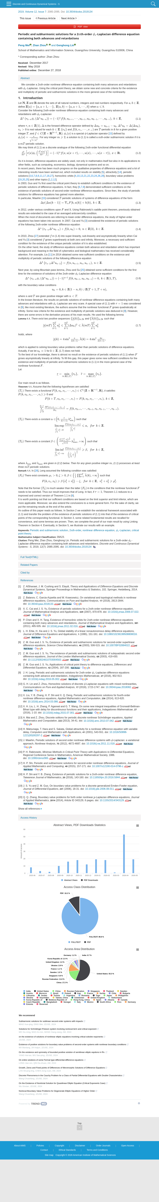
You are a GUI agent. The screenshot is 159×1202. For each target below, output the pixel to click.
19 (20, 179)
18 (48, 176)
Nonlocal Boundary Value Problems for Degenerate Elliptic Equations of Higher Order (58, 1091)
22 (88, 176)
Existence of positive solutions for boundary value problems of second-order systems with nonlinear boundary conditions (74, 1044)
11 (41, 176)
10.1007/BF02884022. (122, 645)
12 (54, 179)
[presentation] (79, 34)
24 (95, 176)
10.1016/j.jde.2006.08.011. (103, 789)
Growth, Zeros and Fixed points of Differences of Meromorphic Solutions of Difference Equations (63, 1068)
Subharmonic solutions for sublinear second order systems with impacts (52, 1021)
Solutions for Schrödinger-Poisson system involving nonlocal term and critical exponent (59, 1029)
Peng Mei (24, 45)
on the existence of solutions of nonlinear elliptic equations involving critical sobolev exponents (62, 1037)
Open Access (127, 1145)
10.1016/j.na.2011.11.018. (104, 743)
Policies (40, 1145)
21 (85, 176)
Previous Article (45, 18)
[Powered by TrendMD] (33, 1103)
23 (92, 176)
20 (23, 179)
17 (44, 176)
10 (78, 176)
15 (110, 133)
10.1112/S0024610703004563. (48, 659)
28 (102, 176)
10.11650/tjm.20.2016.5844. (109, 777)
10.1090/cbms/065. (42, 758)
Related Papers (29, 565)
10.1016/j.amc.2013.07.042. (103, 720)
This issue (25, 18)
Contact (44, 1150)
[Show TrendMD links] (139, 1103)
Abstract (25, 78)
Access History (28, 817)
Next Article (68, 18)
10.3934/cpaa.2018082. (122, 687)
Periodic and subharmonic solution (49, 530)
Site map (49, 1155)
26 (99, 176)
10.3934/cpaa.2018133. (44, 604)
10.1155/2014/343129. (116, 800)
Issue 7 (42, 11)
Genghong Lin (65, 45)
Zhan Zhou (39, 45)
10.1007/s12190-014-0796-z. (111, 766)
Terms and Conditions (97, 1150)
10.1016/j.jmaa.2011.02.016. (66, 626)
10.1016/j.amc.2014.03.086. (47, 701)
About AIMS (20, 1145)
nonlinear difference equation (99, 530)
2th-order (75, 530)
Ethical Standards (67, 1150)
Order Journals (103, 1145)
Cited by (25, 572)
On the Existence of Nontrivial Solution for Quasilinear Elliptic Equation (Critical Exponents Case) (63, 1083)
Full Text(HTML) (29, 557)
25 (27, 179)
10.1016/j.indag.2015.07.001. (62, 712)
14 (119, 172)
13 (81, 176)
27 (51, 176)
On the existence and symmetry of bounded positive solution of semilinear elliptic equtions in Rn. (63, 1052)
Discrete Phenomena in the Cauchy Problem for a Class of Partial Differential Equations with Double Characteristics (72, 1075)
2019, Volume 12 (27, 11)
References (26, 580)
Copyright (59, 1145)
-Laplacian (123, 530)
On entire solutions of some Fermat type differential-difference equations (52, 1060)
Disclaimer (80, 1145)
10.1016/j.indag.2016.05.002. (47, 679)
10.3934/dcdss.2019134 (79, 11)
